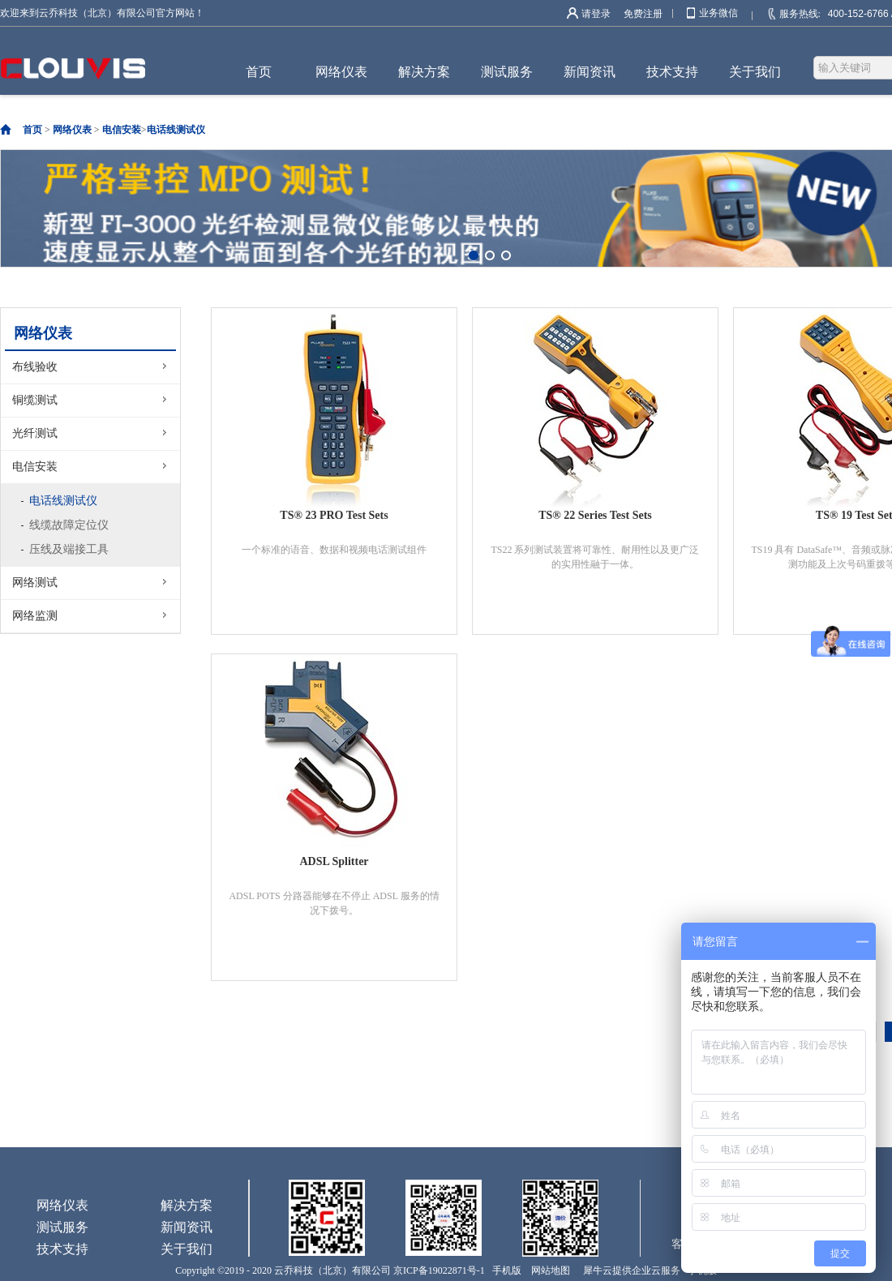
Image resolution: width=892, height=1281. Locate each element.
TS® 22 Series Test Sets (595, 515)
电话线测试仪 (176, 129)
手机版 (504, 1270)
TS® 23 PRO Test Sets (334, 515)
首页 (259, 72)
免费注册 (643, 13)
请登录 (596, 13)
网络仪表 (72, 129)
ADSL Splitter (333, 861)
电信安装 (121, 129)
